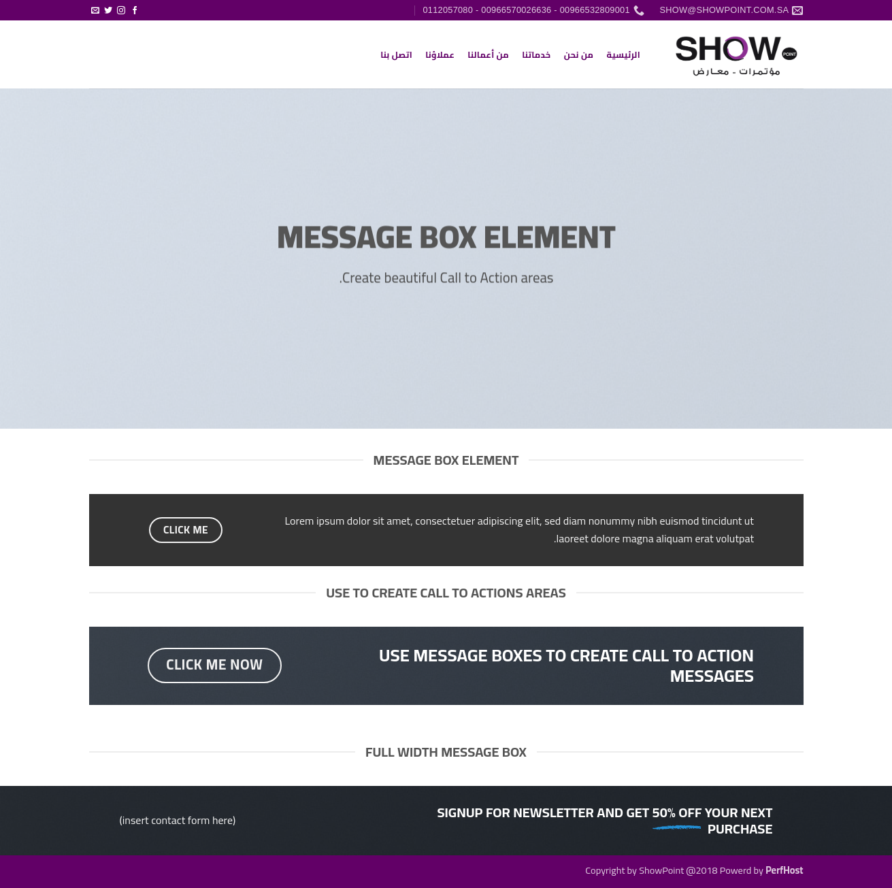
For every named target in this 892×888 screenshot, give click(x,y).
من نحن (579, 54)
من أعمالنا (488, 54)
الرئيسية (623, 54)
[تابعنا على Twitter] (108, 11)
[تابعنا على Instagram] (121, 11)
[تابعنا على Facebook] (135, 11)
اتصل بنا (396, 54)
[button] (147, 4)
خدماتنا (536, 54)
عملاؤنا (440, 54)
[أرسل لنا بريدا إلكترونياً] (95, 11)
